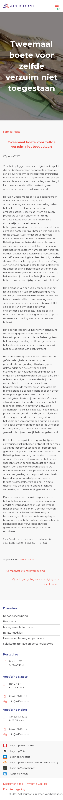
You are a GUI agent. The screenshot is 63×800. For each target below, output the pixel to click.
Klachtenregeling (14, 789)
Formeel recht (11, 131)
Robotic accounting (15, 616)
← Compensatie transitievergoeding (24, 570)
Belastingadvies (13, 632)
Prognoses (9, 621)
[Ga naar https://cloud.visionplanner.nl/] (31, 768)
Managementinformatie (18, 627)
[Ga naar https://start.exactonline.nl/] (31, 745)
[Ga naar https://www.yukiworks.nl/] (31, 751)
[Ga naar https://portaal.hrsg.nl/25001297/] (31, 762)
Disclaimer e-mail (13, 783)
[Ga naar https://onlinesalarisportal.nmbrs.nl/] (31, 774)
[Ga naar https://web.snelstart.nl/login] (31, 757)
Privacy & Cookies (36, 783)
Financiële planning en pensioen (23, 638)
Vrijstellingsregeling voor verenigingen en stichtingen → (36, 580)
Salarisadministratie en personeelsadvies (28, 643)
